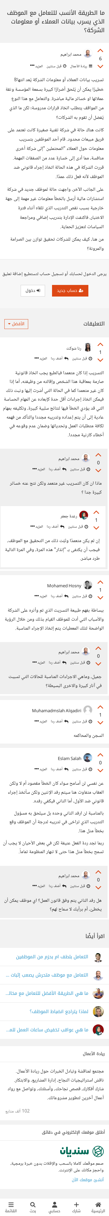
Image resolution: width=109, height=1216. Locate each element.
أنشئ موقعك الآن (88, 1180)
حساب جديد (70, 291)
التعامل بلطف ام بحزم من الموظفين (52, 957)
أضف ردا (59, 358)
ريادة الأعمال (80, 66)
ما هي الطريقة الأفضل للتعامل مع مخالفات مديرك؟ (46, 993)
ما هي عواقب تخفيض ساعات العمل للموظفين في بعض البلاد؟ (46, 1030)
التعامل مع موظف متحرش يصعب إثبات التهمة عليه (46, 975)
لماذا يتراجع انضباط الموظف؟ (59, 1011)
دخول (33, 291)
